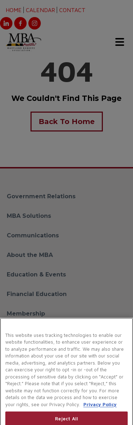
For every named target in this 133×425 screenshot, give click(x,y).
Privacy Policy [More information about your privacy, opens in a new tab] (100, 410)
